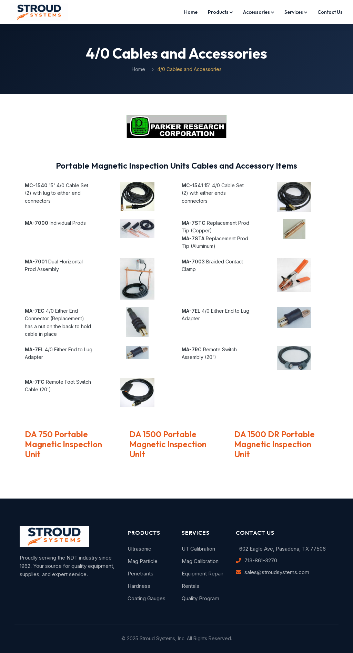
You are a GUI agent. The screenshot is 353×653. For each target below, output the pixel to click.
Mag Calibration (200, 561)
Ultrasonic (139, 548)
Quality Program (200, 598)
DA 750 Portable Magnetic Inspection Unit (63, 444)
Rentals (190, 586)
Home (191, 12)
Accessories (258, 12)
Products (220, 12)
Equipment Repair (202, 573)
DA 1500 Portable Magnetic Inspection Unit (167, 444)
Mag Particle (143, 561)
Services (295, 12)
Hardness (139, 586)
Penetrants (140, 573)
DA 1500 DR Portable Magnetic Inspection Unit (274, 444)
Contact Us (330, 12)
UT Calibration (198, 548)
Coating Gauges (146, 598)
